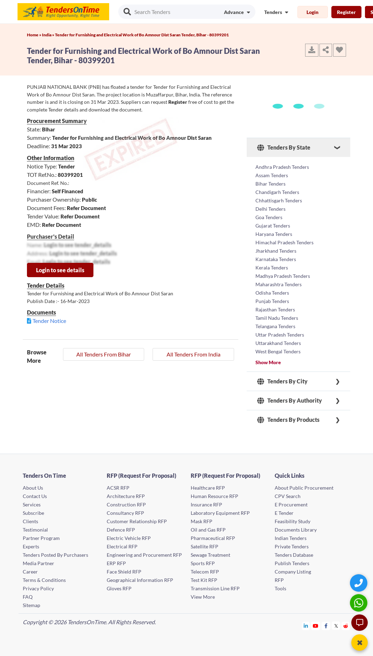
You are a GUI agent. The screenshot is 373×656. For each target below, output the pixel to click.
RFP (279, 580)
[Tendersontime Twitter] (336, 626)
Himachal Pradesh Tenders (284, 242)
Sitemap (31, 605)
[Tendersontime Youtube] (316, 626)
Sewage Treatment (210, 555)
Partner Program (41, 538)
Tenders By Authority (289, 400)
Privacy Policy (38, 588)
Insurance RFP (206, 504)
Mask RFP (201, 521)
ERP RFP (116, 563)
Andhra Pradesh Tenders (282, 167)
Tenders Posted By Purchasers (55, 555)
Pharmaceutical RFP (213, 538)
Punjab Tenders (272, 301)
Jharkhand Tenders (275, 251)
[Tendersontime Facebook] (326, 626)
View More (203, 597)
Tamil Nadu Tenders (276, 318)
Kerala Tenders (271, 268)
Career (30, 572)
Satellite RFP (204, 546)
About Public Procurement (304, 488)
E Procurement (291, 504)
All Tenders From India (193, 354)
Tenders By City (282, 381)
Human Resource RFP (214, 496)
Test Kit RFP (204, 580)
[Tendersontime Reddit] (346, 626)
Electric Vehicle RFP (129, 538)
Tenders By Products (288, 420)
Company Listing (293, 572)
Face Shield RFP (124, 572)
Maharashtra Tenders (278, 284)
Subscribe (33, 513)
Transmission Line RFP (215, 588)
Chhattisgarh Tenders (278, 200)
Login (312, 12)
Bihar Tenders (270, 184)
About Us (33, 488)
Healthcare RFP (208, 488)
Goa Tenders (268, 217)
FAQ (28, 597)
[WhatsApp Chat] (359, 602)
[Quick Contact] (359, 583)
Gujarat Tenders (272, 226)
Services (32, 504)
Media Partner (38, 563)
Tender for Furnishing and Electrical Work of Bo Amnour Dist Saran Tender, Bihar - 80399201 (142, 34)
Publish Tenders (292, 563)
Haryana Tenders (273, 234)
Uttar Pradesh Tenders (279, 335)
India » (48, 34)
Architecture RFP (126, 496)
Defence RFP (121, 530)
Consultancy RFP (125, 513)
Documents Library (296, 530)
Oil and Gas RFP (208, 530)
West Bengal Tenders (278, 351)
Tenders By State (283, 147)
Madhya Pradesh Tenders (282, 276)
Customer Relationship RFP (137, 521)
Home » (34, 34)
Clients (30, 521)
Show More (268, 362)
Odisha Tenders (272, 293)
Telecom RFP (205, 572)
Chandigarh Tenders (277, 192)
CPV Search (288, 496)
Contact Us (35, 496)
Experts (31, 546)
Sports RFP (203, 563)
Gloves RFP (119, 588)
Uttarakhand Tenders (278, 343)
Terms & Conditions (44, 580)
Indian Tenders (291, 538)
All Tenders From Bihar (103, 354)
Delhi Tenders (270, 209)
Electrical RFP (122, 546)
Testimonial (35, 530)
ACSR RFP (118, 488)
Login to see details (60, 270)
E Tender (284, 513)
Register (346, 12)
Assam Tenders (271, 175)
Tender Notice (49, 320)
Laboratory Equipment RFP (220, 513)
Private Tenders (292, 546)
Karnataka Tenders (275, 259)
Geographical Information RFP (140, 580)
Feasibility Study (292, 521)
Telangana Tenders (275, 326)
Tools (280, 588)
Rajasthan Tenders (275, 309)
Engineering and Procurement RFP (144, 555)
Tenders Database (294, 555)
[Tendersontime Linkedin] (306, 626)
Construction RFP (126, 504)
